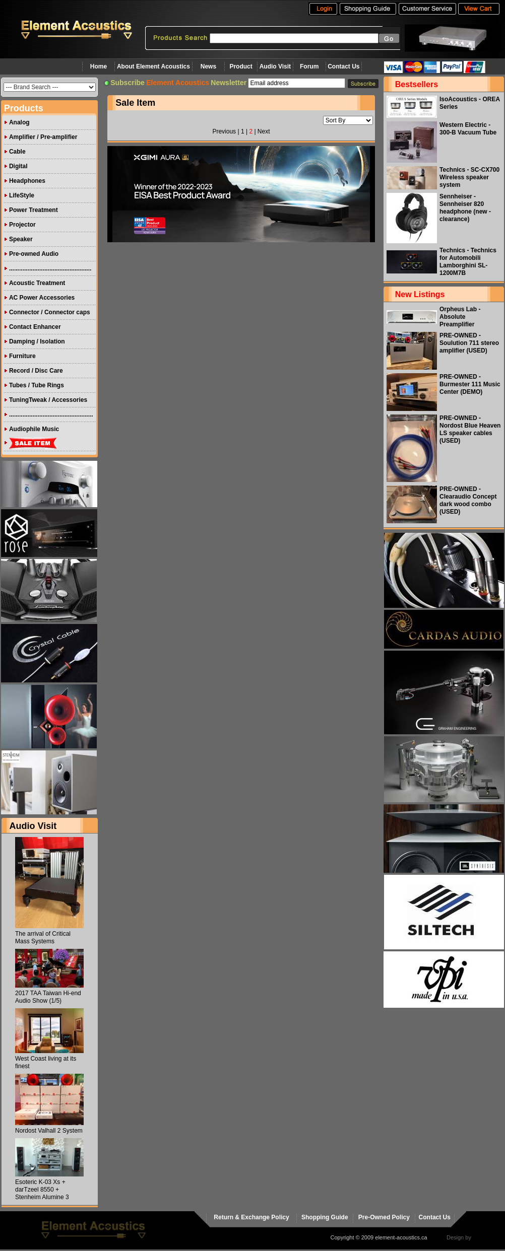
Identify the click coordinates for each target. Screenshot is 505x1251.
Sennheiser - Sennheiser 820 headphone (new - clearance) (465, 208)
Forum (309, 66)
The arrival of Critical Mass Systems (43, 937)
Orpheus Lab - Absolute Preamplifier (459, 317)
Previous (224, 131)
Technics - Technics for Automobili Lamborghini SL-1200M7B (467, 261)
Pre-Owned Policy (384, 1217)
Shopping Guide (324, 1217)
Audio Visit (275, 66)
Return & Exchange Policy (251, 1217)
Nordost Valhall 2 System (49, 1130)
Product (240, 66)
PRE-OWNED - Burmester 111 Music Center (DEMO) (469, 384)
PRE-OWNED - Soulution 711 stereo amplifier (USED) (469, 343)
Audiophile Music (34, 429)
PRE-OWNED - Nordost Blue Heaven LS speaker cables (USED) (469, 429)
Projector (22, 224)
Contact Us (343, 66)
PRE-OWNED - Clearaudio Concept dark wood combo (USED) (467, 500)
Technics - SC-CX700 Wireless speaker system (469, 177)
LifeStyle (21, 195)
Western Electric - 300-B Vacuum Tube (467, 128)
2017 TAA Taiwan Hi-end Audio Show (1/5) (48, 997)
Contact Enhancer (35, 326)
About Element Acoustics (153, 66)
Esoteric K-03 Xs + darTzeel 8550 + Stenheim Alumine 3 (42, 1189)
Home (98, 66)
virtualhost (485, 1237)
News (208, 66)
